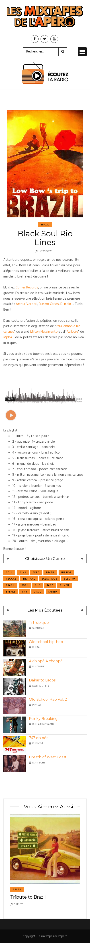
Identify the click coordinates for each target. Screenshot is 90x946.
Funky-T (37, 743)
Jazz (50, 585)
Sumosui (38, 628)
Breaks (10, 591)
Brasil (50, 572)
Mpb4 (7, 337)
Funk (22, 572)
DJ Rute (18, 904)
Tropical (29, 578)
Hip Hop (66, 572)
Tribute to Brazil (28, 897)
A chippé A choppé (46, 661)
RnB (24, 591)
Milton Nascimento (44, 331)
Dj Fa (36, 647)
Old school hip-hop (46, 642)
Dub (37, 585)
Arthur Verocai (26, 304)
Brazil (45, 224)
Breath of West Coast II (49, 757)
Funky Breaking (43, 719)
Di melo (65, 304)
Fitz (46, 685)
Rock (24, 585)
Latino (52, 591)
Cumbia (65, 585)
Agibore (72, 331)
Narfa (36, 685)
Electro (69, 578)
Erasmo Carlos (49, 304)
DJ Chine (38, 666)
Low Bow (45, 251)
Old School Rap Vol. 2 (48, 699)
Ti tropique (39, 622)
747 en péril (39, 738)
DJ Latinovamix (43, 724)
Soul (9, 572)
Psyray (36, 704)
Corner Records (27, 287)
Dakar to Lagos (42, 680)
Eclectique (49, 578)
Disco (38, 591)
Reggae (11, 578)
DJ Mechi (38, 762)
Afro (36, 572)
